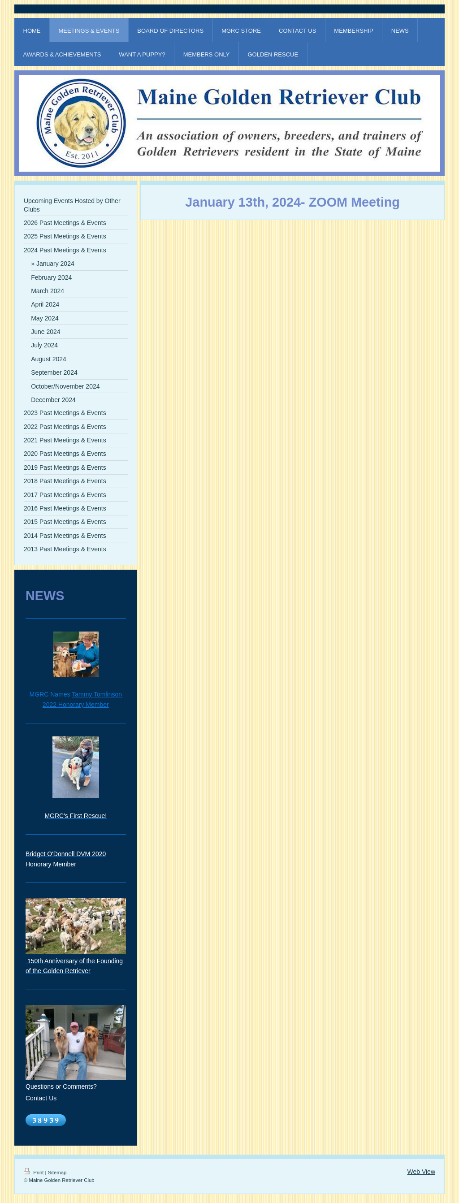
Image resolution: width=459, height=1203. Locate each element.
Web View (421, 1171)
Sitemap (57, 1172)
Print (34, 1172)
